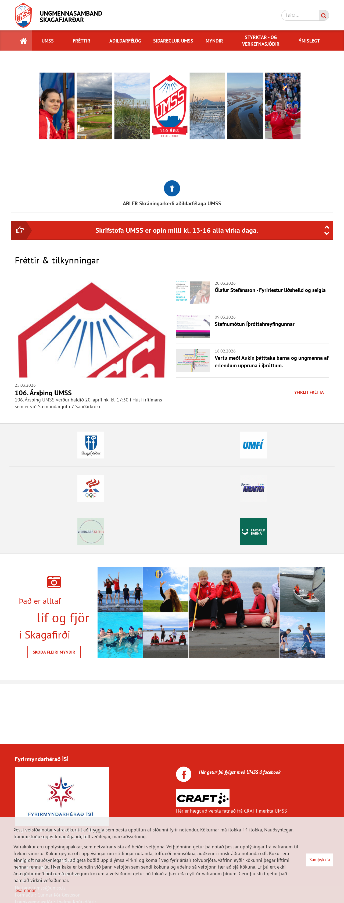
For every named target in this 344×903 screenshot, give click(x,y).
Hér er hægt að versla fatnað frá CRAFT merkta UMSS (231, 811)
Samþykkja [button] (319, 860)
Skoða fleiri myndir (54, 652)
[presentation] (326, 227)
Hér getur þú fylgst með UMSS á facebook (239, 772)
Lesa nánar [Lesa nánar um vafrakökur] (24, 890)
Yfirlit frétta (309, 392)
